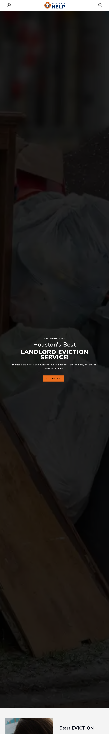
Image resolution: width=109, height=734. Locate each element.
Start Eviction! (53, 378)
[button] (100, 5)
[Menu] (9, 5)
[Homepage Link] (54, 5)
